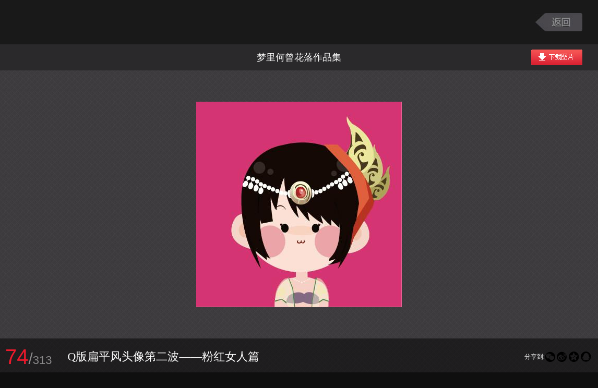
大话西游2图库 (74, 22)
